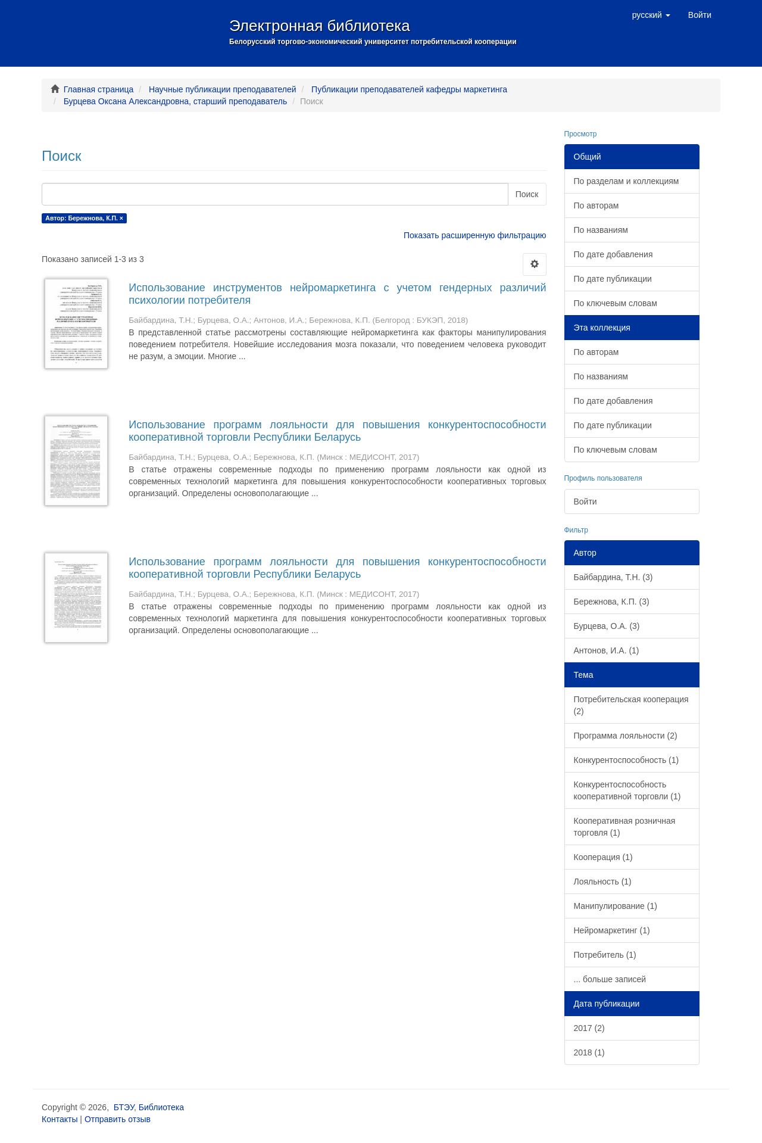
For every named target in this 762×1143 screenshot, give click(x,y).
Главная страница (99, 89)
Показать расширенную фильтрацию (475, 235)
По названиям (601, 230)
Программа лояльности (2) (625, 735)
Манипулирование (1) (615, 906)
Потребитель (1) (605, 955)
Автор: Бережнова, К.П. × (84, 218)
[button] (651, 15)
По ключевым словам (615, 303)
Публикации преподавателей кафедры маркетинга (409, 89)
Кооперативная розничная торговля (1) (625, 826)
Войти (585, 501)
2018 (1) (589, 1052)
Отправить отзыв (118, 1119)
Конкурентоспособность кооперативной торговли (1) (627, 790)
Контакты (59, 1119)
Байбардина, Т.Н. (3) (613, 577)
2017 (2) (589, 1028)
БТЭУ (124, 1107)
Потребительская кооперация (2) (631, 705)
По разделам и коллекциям (626, 181)
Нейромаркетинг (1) (612, 930)
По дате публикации (613, 279)
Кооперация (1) (603, 857)
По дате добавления (613, 254)
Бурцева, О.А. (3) (607, 626)
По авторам (596, 205)
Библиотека (161, 1107)
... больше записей (610, 979)
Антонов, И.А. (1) (606, 650)
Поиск (527, 194)
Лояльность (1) (603, 881)
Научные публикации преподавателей (222, 89)
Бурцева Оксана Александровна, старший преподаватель (176, 101)
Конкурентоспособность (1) (626, 760)
